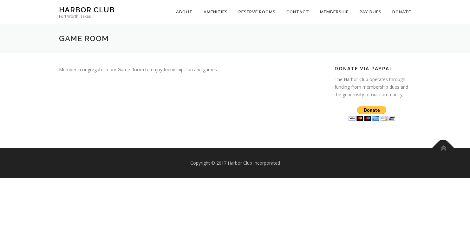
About (184, 12)
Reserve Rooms (257, 12)
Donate (401, 12)
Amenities (216, 12)
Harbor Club (87, 9)
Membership (334, 12)
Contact (297, 12)
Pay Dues (371, 12)
